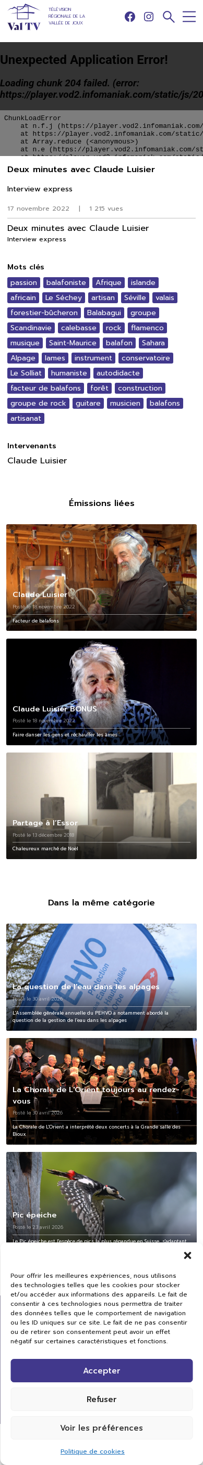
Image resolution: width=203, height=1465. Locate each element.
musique (25, 343)
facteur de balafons (45, 388)
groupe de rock (38, 403)
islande (143, 282)
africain (23, 297)
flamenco (147, 327)
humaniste (69, 373)
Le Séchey (63, 297)
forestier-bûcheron (44, 312)
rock (114, 327)
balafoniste (66, 282)
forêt (99, 388)
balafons (165, 403)
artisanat (25, 418)
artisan (103, 297)
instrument (93, 358)
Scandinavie (31, 327)
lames (55, 358)
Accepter (102, 1371)
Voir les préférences (101, 1428)
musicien (125, 403)
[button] (187, 1255)
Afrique (108, 282)
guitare (88, 403)
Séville (135, 297)
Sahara (153, 343)
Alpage (22, 358)
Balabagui (104, 312)
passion (23, 282)
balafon (119, 343)
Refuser (102, 1399)
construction (140, 388)
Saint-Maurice (73, 343)
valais (165, 297)
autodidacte (118, 373)
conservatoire (146, 358)
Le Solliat (26, 373)
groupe (143, 312)
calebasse (79, 327)
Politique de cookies (93, 1451)
